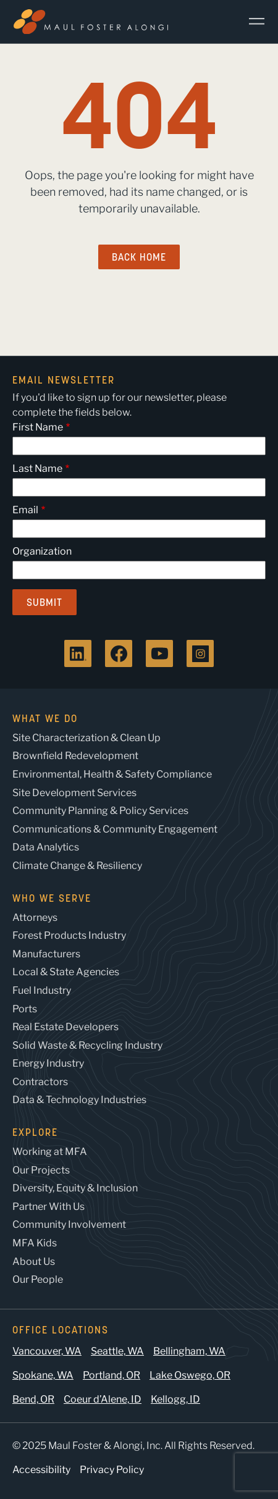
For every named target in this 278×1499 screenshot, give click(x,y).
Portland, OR (111, 1375)
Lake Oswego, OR (190, 1375)
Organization (42, 551)
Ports (24, 1009)
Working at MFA (49, 1151)
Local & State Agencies (65, 972)
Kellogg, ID (175, 1399)
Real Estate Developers (65, 1027)
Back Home (139, 257)
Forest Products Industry (69, 935)
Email (25, 510)
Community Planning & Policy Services (100, 811)
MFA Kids (34, 1243)
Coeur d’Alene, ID (102, 1399)
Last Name (37, 468)
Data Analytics (45, 847)
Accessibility (41, 1470)
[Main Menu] (252, 21)
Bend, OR (33, 1399)
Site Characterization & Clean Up (86, 738)
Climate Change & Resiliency (77, 865)
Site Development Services (74, 793)
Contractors (40, 1082)
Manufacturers (46, 954)
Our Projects (41, 1170)
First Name (37, 427)
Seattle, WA (117, 1351)
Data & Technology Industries (79, 1100)
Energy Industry (48, 1063)
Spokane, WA (43, 1375)
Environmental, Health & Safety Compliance (112, 774)
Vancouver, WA (47, 1351)
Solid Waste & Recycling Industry (87, 1045)
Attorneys (34, 917)
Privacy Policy (112, 1470)
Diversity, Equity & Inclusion (75, 1188)
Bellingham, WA (189, 1351)
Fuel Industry (41, 990)
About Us (33, 1261)
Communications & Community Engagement (114, 829)
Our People (37, 1279)
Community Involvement (69, 1224)
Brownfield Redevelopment (75, 756)
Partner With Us (48, 1206)
